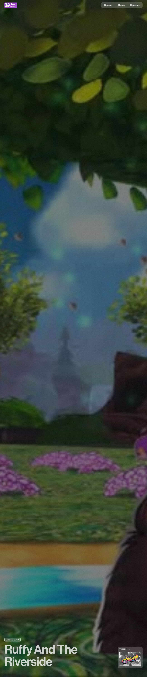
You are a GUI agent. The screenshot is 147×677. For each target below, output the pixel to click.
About (121, 5)
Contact (135, 5)
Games (108, 5)
